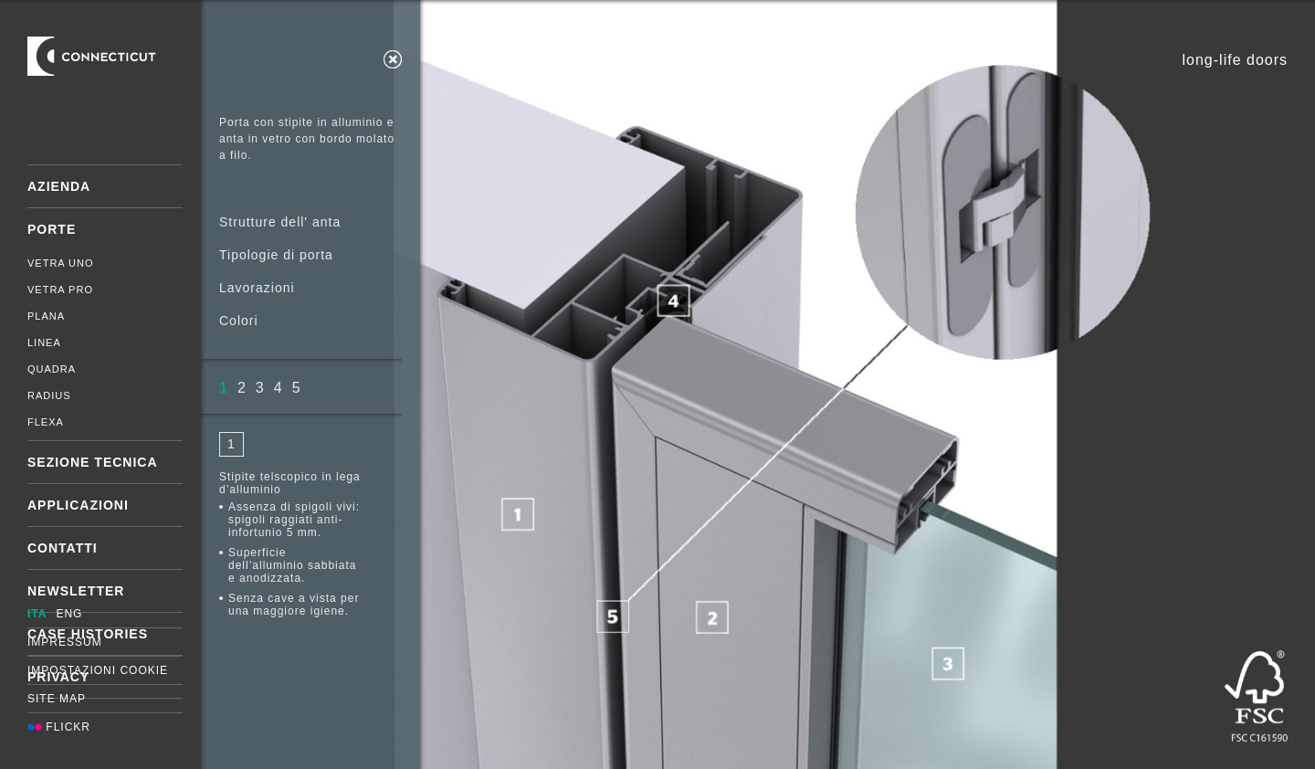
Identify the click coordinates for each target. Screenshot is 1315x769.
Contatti (62, 548)
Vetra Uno (60, 263)
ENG (69, 613)
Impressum (64, 642)
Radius (49, 395)
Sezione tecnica (92, 462)
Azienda (58, 186)
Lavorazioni (257, 287)
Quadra (51, 368)
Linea (44, 342)
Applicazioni (78, 505)
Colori (238, 320)
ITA (37, 613)
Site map (56, 698)
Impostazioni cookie (97, 670)
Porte (51, 229)
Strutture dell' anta (280, 222)
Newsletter (75, 591)
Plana (46, 316)
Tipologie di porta (276, 255)
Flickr (58, 727)
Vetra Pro (60, 289)
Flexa (45, 421)
